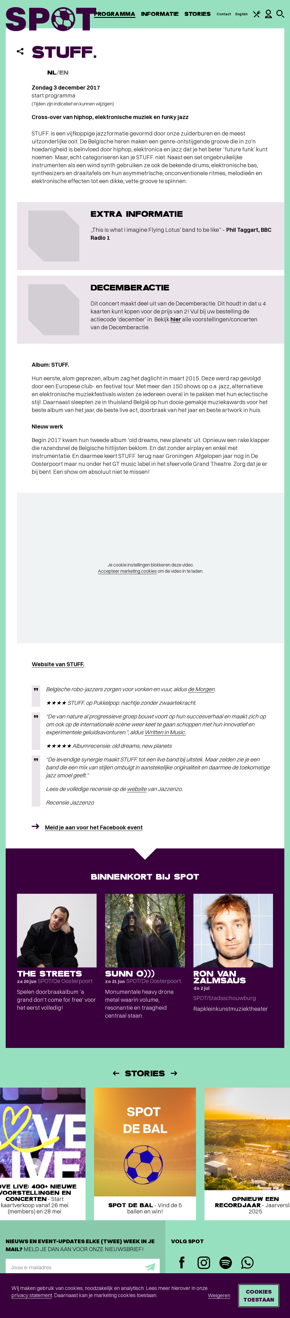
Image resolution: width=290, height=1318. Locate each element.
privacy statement (31, 1295)
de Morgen (201, 689)
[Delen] (20, 51)
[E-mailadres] (83, 1267)
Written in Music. (165, 732)
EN (64, 72)
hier (175, 319)
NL (51, 72)
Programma (114, 14)
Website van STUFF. (58, 664)
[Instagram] (204, 1263)
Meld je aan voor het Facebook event (94, 827)
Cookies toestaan (258, 1295)
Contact (224, 14)
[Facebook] (182, 1263)
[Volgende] (174, 1073)
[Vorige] (115, 1073)
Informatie (160, 14)
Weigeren (219, 1295)
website (136, 788)
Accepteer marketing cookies (127, 571)
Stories (197, 14)
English (241, 14)
